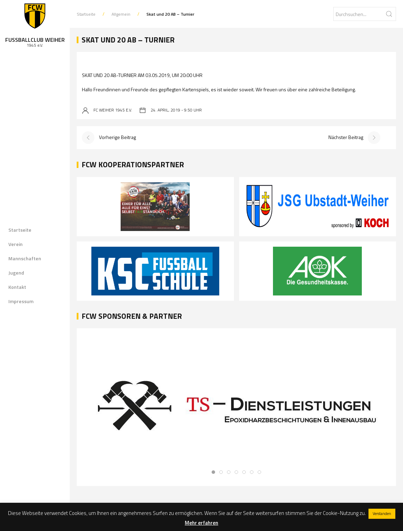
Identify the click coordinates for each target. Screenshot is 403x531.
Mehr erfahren (201, 523)
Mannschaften (24, 258)
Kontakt (17, 287)
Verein (15, 244)
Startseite (19, 229)
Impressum (20, 301)
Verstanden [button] (382, 513)
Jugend (16, 272)
